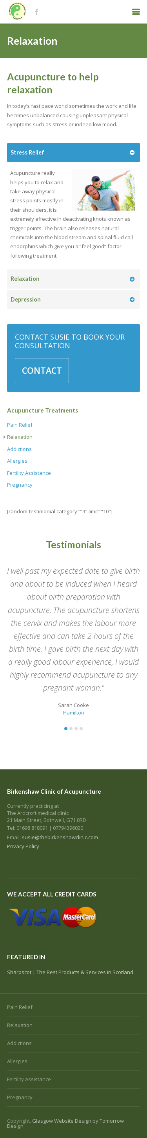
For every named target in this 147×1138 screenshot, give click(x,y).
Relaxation (25, 278)
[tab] (73, 152)
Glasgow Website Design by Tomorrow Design (65, 1123)
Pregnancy (20, 484)
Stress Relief (27, 152)
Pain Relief (20, 424)
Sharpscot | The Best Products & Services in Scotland (70, 972)
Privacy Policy (23, 846)
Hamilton (73, 712)
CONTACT (42, 370)
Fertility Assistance (29, 472)
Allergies (17, 460)
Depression (26, 299)
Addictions (19, 449)
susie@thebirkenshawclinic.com (60, 837)
